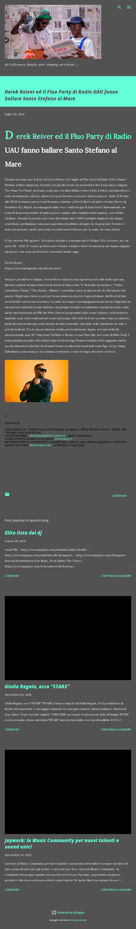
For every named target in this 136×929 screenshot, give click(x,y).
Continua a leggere (116, 576)
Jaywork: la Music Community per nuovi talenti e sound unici (62, 843)
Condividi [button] (119, 496)
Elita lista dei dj (23, 532)
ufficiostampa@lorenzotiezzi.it (47, 435)
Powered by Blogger (68, 912)
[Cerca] (119, 7)
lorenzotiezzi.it (63, 438)
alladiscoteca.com (40, 445)
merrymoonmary (79, 920)
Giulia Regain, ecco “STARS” (37, 686)
